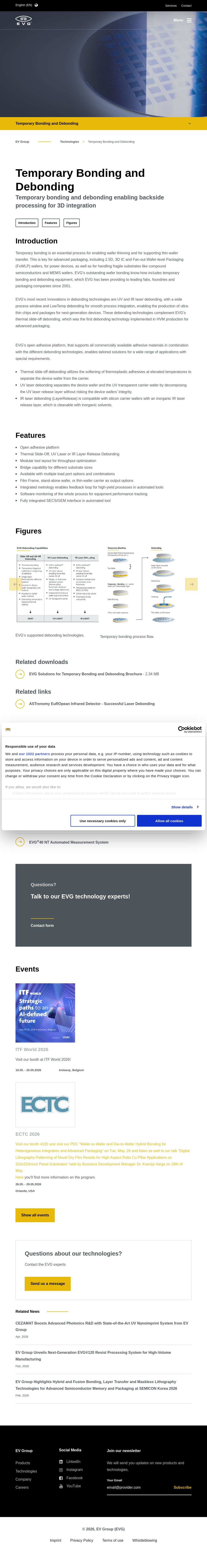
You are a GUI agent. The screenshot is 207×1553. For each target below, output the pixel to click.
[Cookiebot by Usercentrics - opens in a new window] (181, 729)
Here (19, 1177)
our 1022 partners (34, 754)
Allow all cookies (169, 821)
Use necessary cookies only (103, 821)
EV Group (22, 141)
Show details (182, 807)
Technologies (69, 141)
